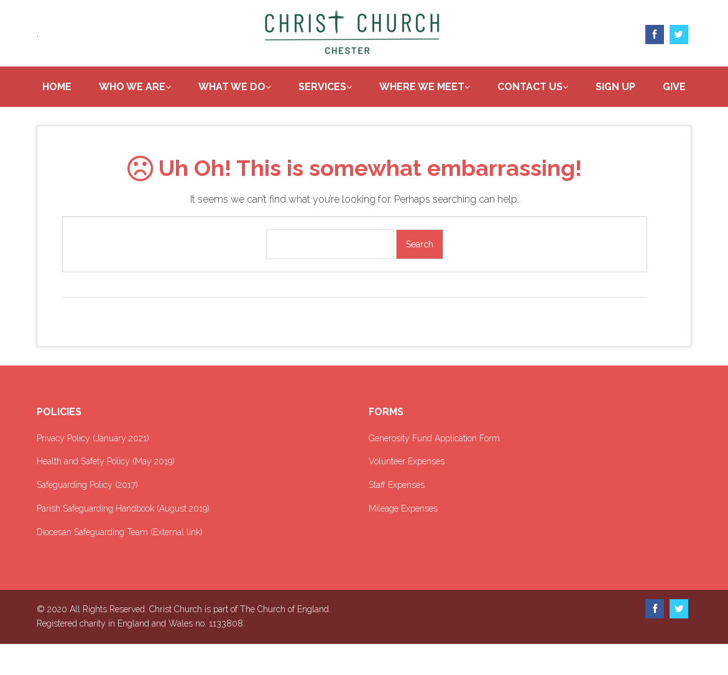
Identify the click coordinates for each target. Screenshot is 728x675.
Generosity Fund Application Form (434, 469)
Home (81, 87)
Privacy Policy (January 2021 (92, 469)
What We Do (256, 87)
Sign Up (640, 87)
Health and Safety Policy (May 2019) (106, 492)
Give (370, 116)
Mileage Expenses (403, 539)
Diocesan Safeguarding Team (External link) (120, 562)
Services (347, 87)
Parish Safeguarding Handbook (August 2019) (123, 539)
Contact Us (554, 87)
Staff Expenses (397, 516)
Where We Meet (446, 87)
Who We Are (157, 87)
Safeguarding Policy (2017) (87, 516)
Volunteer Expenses (407, 492)
